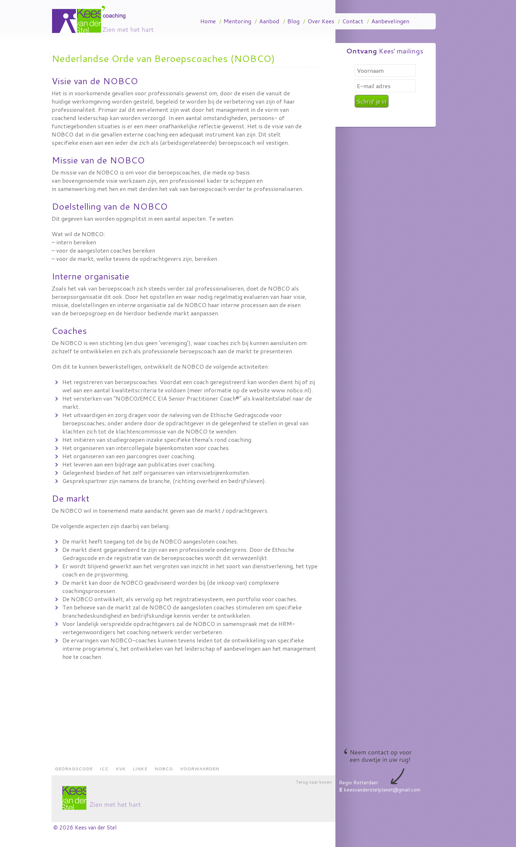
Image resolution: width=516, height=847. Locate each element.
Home (208, 21)
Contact (352, 21)
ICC (104, 769)
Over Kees (320, 21)
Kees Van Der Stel (105, 19)
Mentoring (237, 21)
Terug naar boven (314, 782)
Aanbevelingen (390, 21)
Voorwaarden (199, 769)
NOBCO (163, 769)
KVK (120, 769)
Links (140, 769)
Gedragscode (73, 769)
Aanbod (269, 21)
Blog (293, 21)
